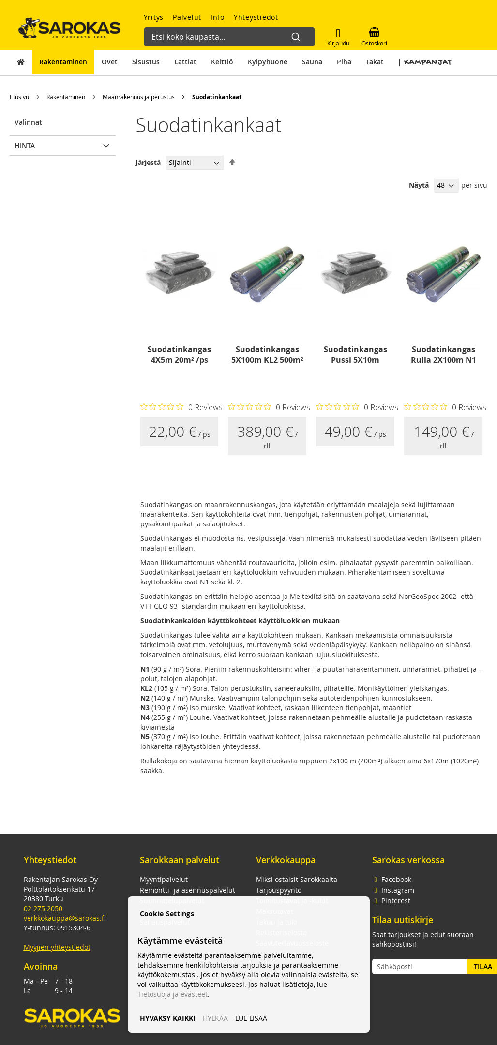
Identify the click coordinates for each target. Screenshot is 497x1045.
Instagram (393, 890)
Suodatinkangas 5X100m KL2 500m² (267, 354)
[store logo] (69, 28)
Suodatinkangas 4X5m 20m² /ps (179, 354)
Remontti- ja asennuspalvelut (187, 890)
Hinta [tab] (25, 145)
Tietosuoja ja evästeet (172, 994)
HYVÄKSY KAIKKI (168, 1018)
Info (218, 17)
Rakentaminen (65, 97)
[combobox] (226, 32)
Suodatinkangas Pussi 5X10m (355, 354)
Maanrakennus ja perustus (139, 97)
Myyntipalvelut (164, 879)
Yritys (154, 17)
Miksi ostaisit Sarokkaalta (296, 879)
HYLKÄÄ (215, 1018)
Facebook (391, 879)
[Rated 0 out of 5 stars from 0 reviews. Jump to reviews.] (181, 407)
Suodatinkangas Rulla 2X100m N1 (443, 354)
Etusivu (19, 97)
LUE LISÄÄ (251, 1018)
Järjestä (148, 162)
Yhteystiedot (256, 17)
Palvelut (187, 17)
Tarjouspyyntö (278, 890)
